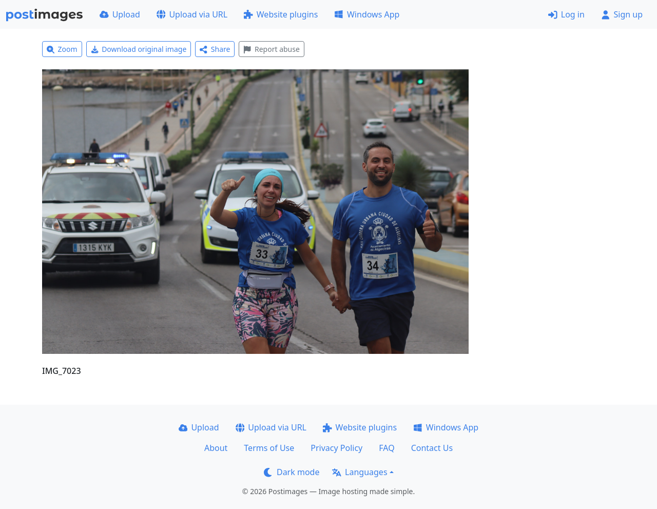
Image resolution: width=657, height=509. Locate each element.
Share (215, 49)
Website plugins (281, 14)
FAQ (386, 448)
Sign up (622, 14)
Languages (359, 472)
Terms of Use (269, 448)
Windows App (366, 14)
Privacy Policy (336, 448)
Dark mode (291, 472)
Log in (566, 14)
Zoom (62, 49)
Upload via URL (192, 14)
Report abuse (271, 49)
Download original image (139, 49)
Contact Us (432, 448)
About (215, 448)
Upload (120, 14)
